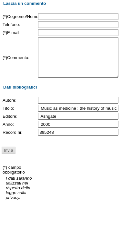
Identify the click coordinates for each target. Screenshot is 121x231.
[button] (8, 157)
